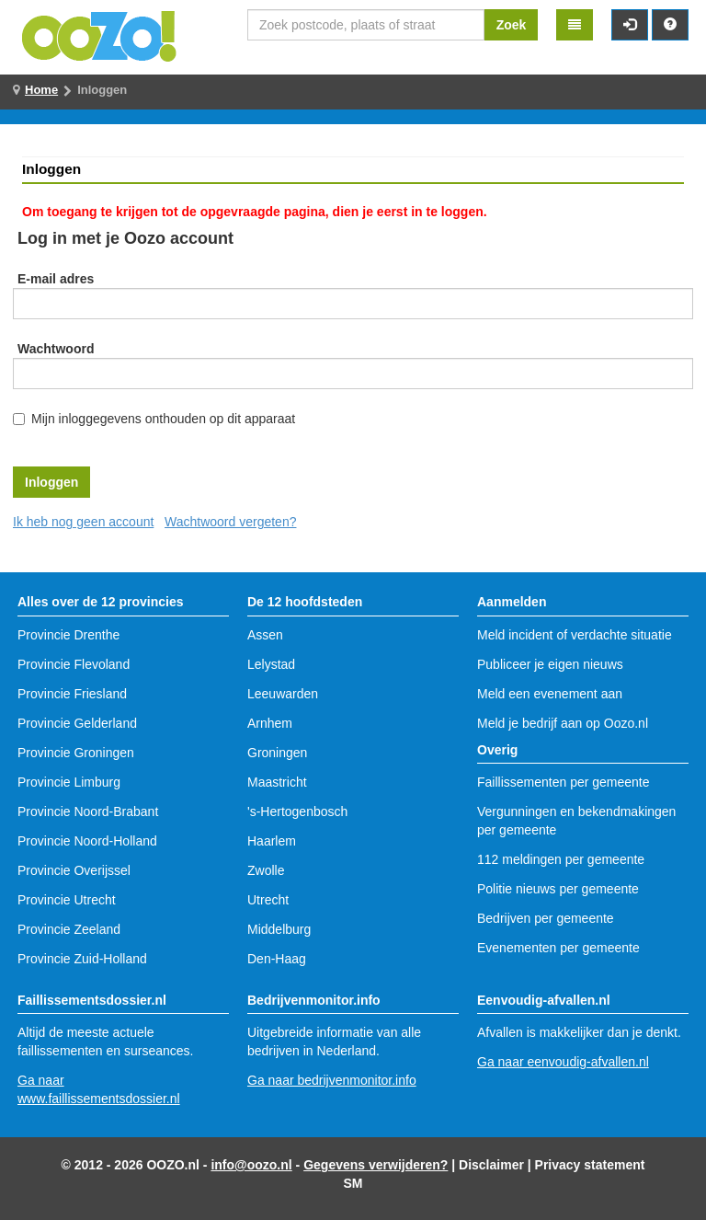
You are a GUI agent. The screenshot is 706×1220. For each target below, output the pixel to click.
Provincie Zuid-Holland (82, 958)
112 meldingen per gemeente (560, 859)
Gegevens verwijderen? (375, 1164)
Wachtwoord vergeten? (230, 521)
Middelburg (279, 929)
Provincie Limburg (68, 782)
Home (41, 90)
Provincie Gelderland (77, 723)
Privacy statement (590, 1164)
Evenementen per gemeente (558, 947)
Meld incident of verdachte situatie (574, 634)
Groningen (277, 752)
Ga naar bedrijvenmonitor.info (331, 1080)
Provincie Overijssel (74, 870)
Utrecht (268, 899)
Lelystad (271, 664)
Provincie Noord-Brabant (87, 811)
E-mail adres (55, 278)
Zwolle (265, 870)
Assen (265, 634)
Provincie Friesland (72, 693)
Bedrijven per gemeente (545, 918)
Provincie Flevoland (73, 664)
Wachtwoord (55, 348)
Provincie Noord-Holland (87, 841)
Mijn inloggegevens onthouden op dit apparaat (163, 418)
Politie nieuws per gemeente (558, 888)
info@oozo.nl (251, 1164)
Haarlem (271, 841)
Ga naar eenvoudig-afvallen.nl (563, 1061)
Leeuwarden (282, 693)
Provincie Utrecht (66, 899)
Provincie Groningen (75, 752)
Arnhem (269, 723)
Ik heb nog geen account (83, 521)
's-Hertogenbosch (297, 811)
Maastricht (277, 782)
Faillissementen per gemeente (563, 782)
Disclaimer (491, 1164)
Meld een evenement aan (549, 693)
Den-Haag (276, 958)
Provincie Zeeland (68, 929)
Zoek (511, 24)
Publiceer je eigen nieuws (550, 664)
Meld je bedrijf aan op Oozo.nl (562, 723)
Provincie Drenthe (68, 634)
